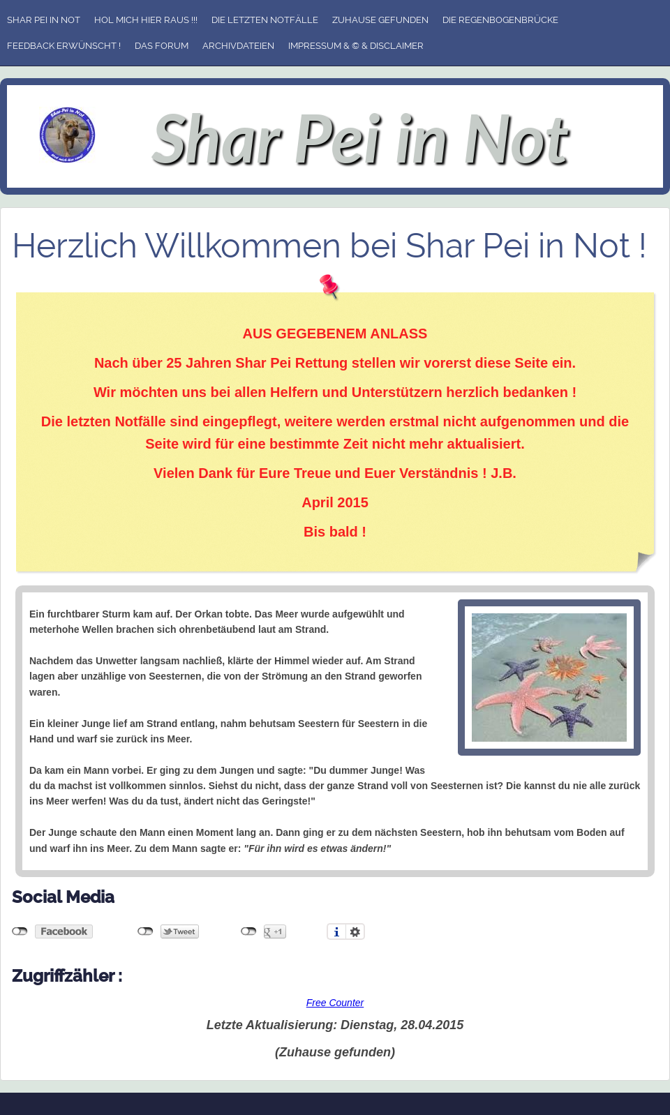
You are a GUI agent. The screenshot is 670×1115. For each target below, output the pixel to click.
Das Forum (161, 45)
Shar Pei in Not (43, 20)
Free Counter (335, 1002)
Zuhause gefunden (380, 20)
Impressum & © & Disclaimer (356, 45)
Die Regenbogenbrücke (500, 20)
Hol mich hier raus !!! (146, 20)
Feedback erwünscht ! (64, 45)
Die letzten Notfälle (264, 20)
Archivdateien (238, 45)
